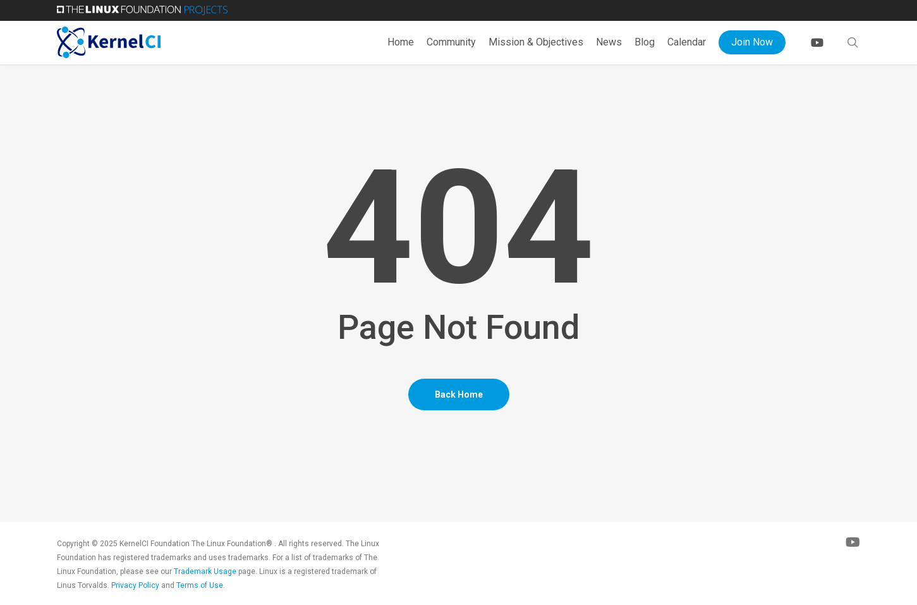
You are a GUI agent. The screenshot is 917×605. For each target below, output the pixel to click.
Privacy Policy (135, 585)
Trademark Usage (205, 571)
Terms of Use (199, 585)
